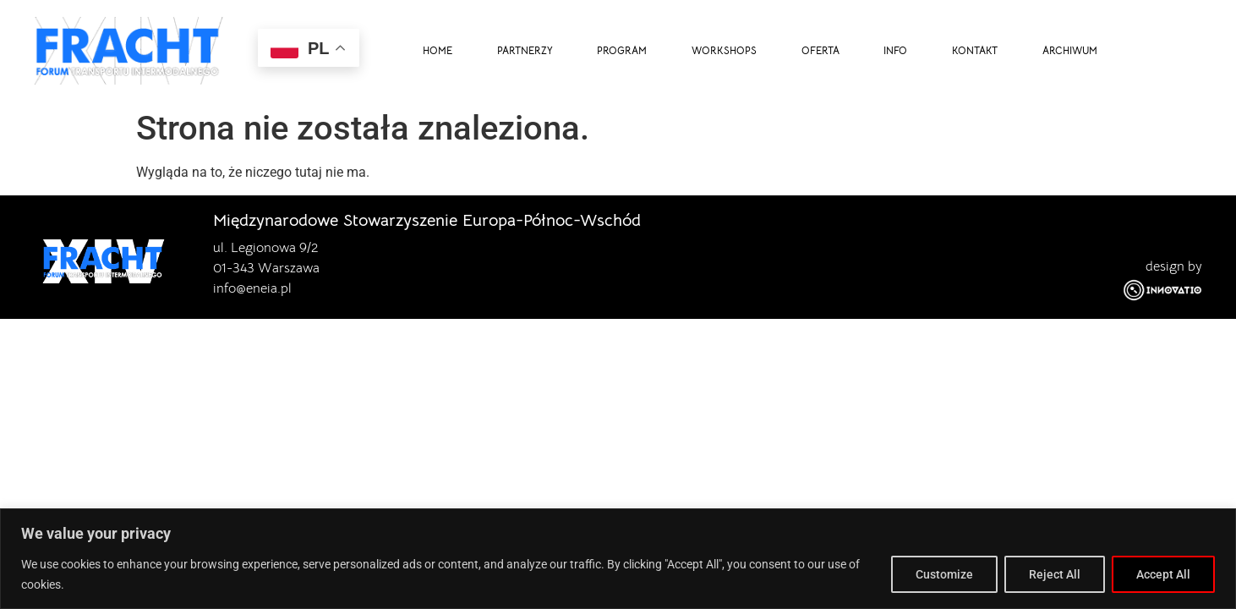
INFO (895, 51)
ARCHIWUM (1069, 51)
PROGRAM (622, 51)
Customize (944, 574)
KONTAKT (975, 51)
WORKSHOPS (724, 51)
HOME (437, 51)
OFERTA (820, 51)
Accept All (1163, 574)
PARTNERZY (525, 51)
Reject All (1054, 574)
